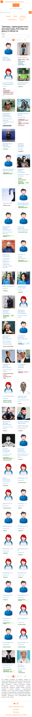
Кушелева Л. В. (8, 573)
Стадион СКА (21, 480)
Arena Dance (6, 483)
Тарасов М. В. (7, 595)
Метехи (19, 369)
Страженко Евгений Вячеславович (23, 337)
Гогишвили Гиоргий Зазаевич (22, 365)
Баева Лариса (22, 57)
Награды (16, 709)
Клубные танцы (6, 205)
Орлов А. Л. (21, 254)
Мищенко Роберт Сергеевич (21, 170)
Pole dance (5, 485)
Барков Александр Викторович (7, 58)
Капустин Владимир (6, 255)
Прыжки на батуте (7, 400)
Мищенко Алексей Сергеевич (6, 311)
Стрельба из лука (7, 125)
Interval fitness (21, 61)
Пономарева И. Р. (23, 619)
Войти (16, 5)
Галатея (5, 86)
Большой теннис (22, 482)
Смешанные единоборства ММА (7, 173)
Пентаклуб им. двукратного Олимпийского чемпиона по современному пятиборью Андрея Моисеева (7, 263)
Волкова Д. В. (22, 573)
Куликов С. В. (22, 503)
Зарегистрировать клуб (16, 706)
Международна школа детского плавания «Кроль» (23, 455)
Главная (8, 16)
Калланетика (21, 64)
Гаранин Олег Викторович (22, 397)
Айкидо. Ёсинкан (22, 668)
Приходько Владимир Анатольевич (7, 115)
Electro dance (21, 125)
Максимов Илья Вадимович (23, 83)
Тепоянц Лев (7, 203)
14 (25, 40)
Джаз (4, 88)
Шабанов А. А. (7, 526)
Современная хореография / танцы (8, 92)
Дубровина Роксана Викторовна (7, 337)
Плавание (20, 86)
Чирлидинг (20, 149)
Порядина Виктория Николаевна (22, 311)
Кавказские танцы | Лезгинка (23, 372)
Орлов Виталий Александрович (23, 203)
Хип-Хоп (5, 375)
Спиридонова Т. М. (23, 549)
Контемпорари (6, 90)
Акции (21, 19)
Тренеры (22, 16)
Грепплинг (5, 149)
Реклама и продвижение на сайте (16, 715)
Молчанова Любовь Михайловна (7, 423)
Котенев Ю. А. (7, 665)
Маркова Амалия (8, 286)
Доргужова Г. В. (23, 642)
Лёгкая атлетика (22, 624)
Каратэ (4, 317)
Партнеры (16, 712)
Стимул (19, 341)
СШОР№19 (5, 118)
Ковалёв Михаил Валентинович (8, 170)
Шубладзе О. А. (23, 478)
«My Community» (22, 117)
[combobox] (15, 36)
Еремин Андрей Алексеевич (23, 422)
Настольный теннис (22, 232)
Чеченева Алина (8, 396)
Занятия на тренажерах (23, 343)
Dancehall (20, 430)
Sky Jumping (5, 398)
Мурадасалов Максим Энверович (7, 145)
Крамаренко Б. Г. (23, 595)
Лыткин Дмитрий (21, 665)
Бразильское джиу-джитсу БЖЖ (23, 183)
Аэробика (20, 63)
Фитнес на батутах (7, 402)
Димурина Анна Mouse (23, 114)
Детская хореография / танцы (23, 123)
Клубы (15, 16)
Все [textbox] (3, 36)
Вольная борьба (22, 179)
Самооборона (21, 672)
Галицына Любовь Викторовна (7, 365)
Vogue (19, 121)
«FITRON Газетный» (7, 344)
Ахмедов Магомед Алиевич (21, 145)
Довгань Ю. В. (7, 503)
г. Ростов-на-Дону (16, 8)
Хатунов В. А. (7, 618)
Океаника (5, 288)
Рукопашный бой (7, 460)
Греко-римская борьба (6, 236)
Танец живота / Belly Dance (23, 60)
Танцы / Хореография (8, 94)
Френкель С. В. (8, 549)
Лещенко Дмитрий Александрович (23, 228)
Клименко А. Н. (23, 526)
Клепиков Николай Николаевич (22, 450)
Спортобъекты (12, 19)
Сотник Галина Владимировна (8, 83)
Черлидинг (20, 151)
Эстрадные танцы (7, 376)
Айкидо (20, 178)
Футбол (20, 508)
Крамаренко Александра (22, 287)
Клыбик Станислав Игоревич (6, 450)
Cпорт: (3, 34)
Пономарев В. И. (8, 642)
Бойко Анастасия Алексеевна (7, 479)
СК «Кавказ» (6, 454)
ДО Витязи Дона (7, 667)
